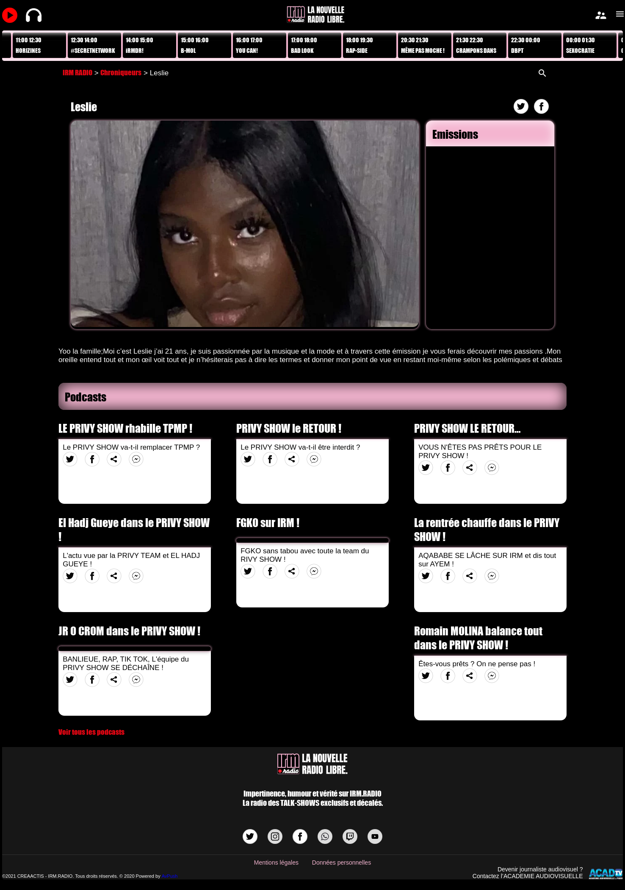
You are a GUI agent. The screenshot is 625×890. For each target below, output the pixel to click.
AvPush (170, 876)
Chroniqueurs (120, 72)
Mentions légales (276, 862)
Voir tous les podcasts (91, 732)
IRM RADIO (77, 72)
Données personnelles (341, 862)
